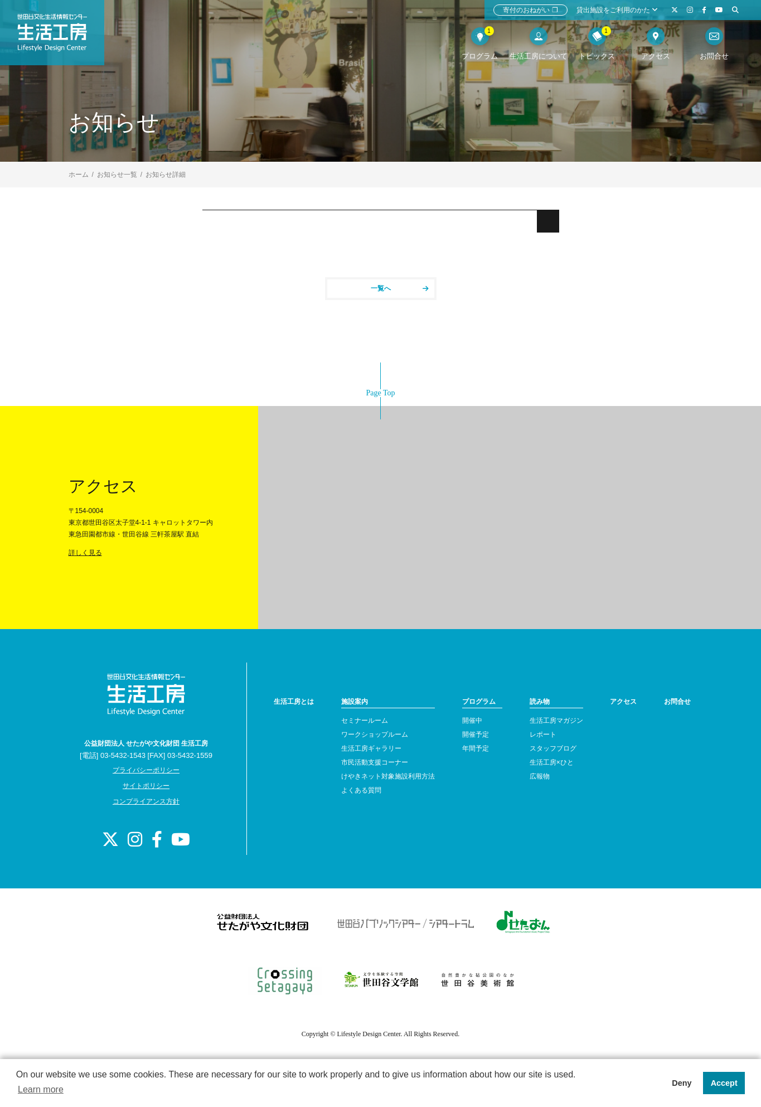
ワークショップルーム (374, 734)
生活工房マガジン (556, 720)
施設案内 (354, 701)
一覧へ (400, 288)
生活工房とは (294, 701)
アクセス (623, 701)
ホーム (79, 174)
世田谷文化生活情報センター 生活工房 (59, 37)
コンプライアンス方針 (146, 801)
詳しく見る (85, 553)
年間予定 (475, 748)
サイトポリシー (146, 786)
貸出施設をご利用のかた (617, 10)
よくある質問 (361, 790)
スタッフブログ (553, 748)
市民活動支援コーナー (374, 762)
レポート (543, 734)
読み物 (540, 701)
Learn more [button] (41, 1089)
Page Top (380, 393)
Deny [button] (681, 1083)
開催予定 (475, 734)
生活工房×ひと (552, 762)
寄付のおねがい (530, 10)
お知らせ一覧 (117, 174)
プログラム (479, 701)
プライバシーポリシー (146, 770)
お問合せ (677, 701)
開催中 (472, 720)
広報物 (540, 776)
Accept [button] (724, 1083)
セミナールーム (364, 720)
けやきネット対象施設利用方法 (388, 776)
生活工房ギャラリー (371, 748)
